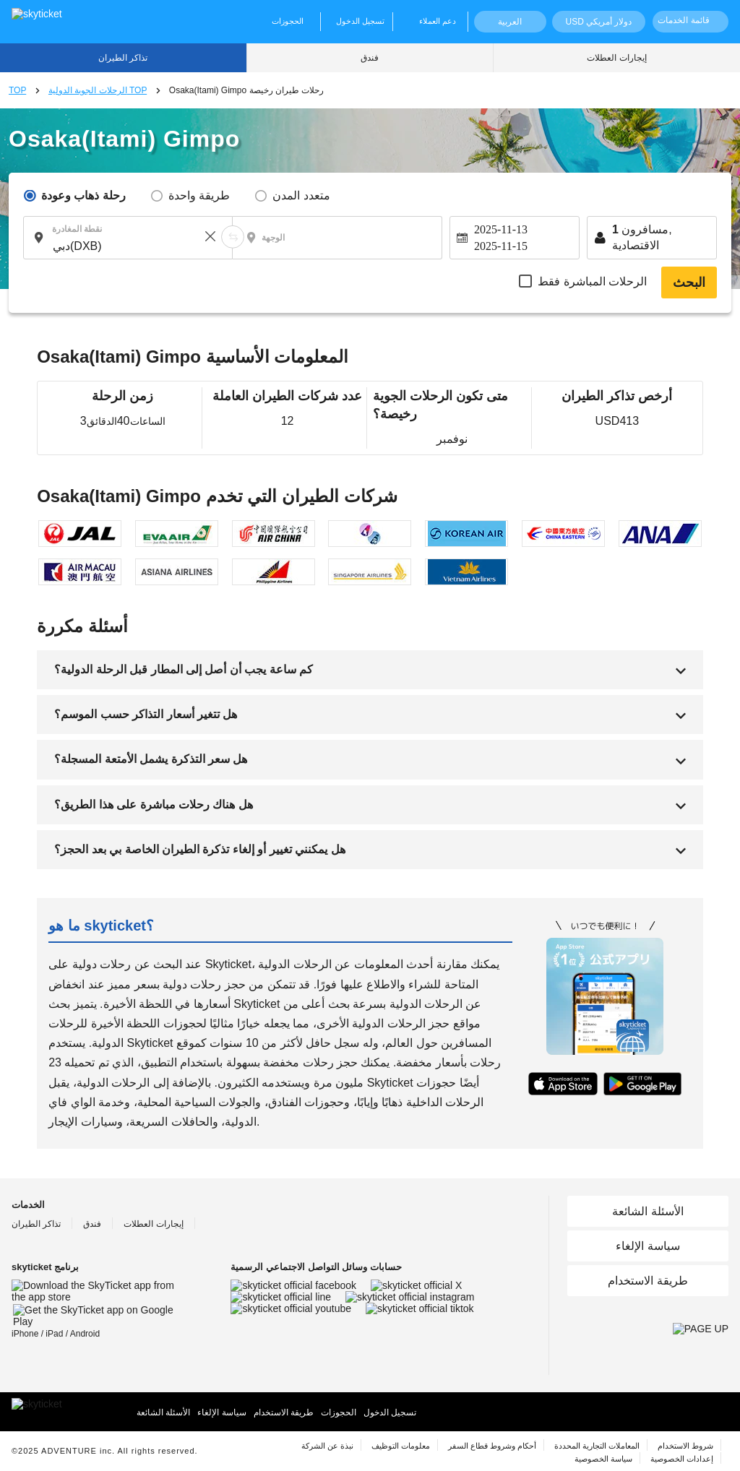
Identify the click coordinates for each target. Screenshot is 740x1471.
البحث (689, 282)
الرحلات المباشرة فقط (592, 281)
